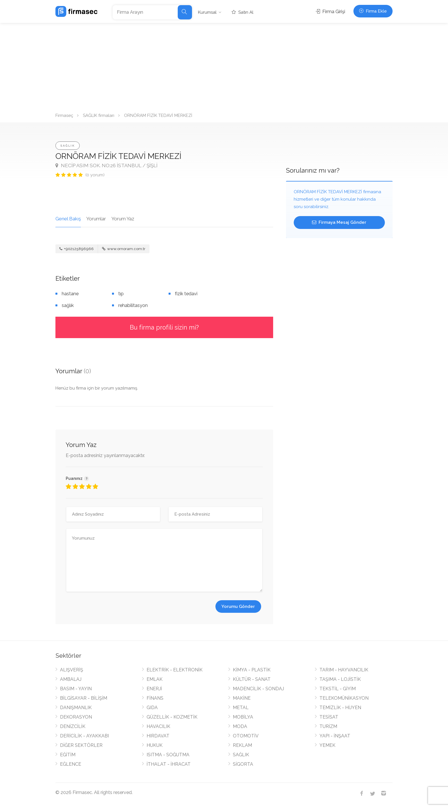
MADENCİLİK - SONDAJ (258, 688)
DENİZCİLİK (72, 726)
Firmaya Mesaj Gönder (339, 222)
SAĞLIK (67, 145)
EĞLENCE (70, 764)
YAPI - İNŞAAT (334, 736)
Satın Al (242, 12)
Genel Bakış (68, 219)
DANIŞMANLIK (76, 707)
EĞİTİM (67, 754)
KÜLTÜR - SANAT (252, 679)
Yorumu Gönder (238, 606)
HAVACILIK (158, 726)
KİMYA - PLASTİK (252, 670)
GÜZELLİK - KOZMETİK (172, 717)
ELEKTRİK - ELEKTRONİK (175, 670)
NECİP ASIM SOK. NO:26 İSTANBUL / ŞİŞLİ (106, 165)
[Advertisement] (224, 66)
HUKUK (155, 745)
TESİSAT (328, 717)
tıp (121, 293)
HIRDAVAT (158, 736)
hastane (70, 293)
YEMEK (327, 745)
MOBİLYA (243, 717)
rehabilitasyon (133, 305)
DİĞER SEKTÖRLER (81, 745)
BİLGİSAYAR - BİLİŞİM (83, 698)
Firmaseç (64, 115)
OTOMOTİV (246, 736)
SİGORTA (243, 764)
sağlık (68, 305)
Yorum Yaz (122, 219)
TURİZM (328, 726)
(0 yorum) (95, 174)
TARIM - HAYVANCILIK (343, 670)
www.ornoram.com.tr (123, 249)
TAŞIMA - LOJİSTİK (340, 679)
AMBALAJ (70, 679)
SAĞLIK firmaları (98, 115)
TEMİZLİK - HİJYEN (340, 707)
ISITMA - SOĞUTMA (168, 754)
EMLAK (155, 679)
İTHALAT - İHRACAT (169, 764)
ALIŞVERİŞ (71, 670)
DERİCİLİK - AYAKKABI (84, 736)
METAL (241, 707)
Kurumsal (207, 12)
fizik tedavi (186, 293)
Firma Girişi (330, 11)
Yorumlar (96, 219)
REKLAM (242, 745)
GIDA (152, 707)
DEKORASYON (76, 717)
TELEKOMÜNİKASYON (344, 698)
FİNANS (155, 698)
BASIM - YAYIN (76, 688)
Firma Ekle (373, 11)
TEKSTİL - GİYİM (337, 688)
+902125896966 (76, 249)
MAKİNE (242, 698)
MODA (240, 726)
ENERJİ (154, 688)
